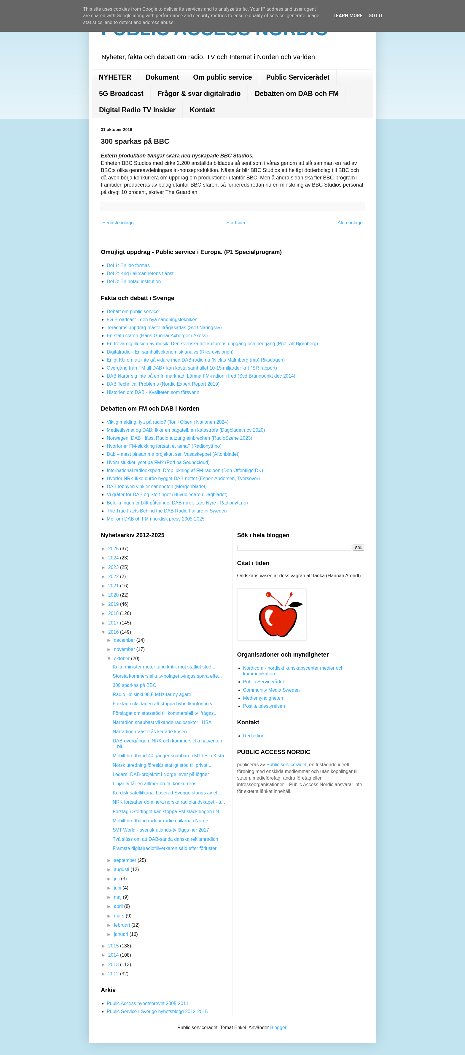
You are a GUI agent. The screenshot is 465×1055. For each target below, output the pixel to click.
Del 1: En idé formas (128, 265)
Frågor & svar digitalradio (199, 93)
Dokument (162, 77)
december (125, 640)
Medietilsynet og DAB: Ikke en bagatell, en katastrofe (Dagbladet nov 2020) (186, 430)
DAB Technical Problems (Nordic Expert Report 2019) (163, 384)
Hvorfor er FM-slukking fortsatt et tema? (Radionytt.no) (164, 446)
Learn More (347, 15)
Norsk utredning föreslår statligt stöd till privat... (162, 765)
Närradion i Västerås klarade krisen (150, 731)
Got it (375, 15)
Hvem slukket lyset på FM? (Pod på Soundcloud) (158, 462)
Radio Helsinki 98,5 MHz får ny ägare (152, 694)
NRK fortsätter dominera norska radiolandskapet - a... (169, 802)
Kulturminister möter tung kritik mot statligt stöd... (164, 666)
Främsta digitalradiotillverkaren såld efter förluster (164, 848)
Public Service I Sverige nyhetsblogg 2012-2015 (157, 1011)
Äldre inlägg (350, 222)
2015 (114, 945)
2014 (114, 955)
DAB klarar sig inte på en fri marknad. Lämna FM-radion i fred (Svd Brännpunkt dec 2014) (201, 376)
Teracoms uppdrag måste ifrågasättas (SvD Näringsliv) (164, 327)
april (119, 906)
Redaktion (254, 735)
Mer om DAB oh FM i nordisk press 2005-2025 (156, 518)
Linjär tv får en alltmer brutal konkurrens (154, 783)
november (125, 649)
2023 (114, 567)
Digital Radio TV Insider (137, 110)
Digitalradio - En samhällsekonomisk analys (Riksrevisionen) (170, 351)
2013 (114, 964)
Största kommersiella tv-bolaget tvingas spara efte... (167, 676)
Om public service (222, 77)
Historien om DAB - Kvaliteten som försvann (153, 392)
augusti (122, 869)
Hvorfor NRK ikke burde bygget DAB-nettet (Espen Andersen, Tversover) (183, 478)
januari (121, 934)
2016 (114, 632)
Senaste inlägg (118, 222)
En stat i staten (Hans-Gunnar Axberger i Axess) (157, 335)
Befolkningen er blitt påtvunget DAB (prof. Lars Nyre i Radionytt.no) (177, 502)
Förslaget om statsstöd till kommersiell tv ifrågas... (165, 713)
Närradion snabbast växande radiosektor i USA (162, 722)
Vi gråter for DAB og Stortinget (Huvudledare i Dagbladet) (167, 494)
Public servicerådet (286, 764)
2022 (114, 576)
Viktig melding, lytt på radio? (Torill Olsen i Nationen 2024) (168, 422)
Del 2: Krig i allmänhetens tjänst (140, 273)
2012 (114, 973)
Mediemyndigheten (263, 698)
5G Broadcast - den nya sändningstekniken (152, 319)
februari (122, 925)
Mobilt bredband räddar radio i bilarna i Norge (160, 820)
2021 (114, 585)
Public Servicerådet (298, 77)
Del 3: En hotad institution (134, 281)
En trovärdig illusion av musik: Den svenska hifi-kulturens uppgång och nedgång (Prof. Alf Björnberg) (212, 343)
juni (118, 887)
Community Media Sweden (271, 690)
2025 (114, 548)
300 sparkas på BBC (134, 685)
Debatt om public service (133, 311)
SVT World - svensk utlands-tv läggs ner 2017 (161, 829)
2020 (114, 594)
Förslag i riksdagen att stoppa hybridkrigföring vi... (165, 703)
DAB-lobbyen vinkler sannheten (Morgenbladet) (157, 486)
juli (117, 878)
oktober (122, 658)
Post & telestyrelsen (264, 706)
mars (120, 915)
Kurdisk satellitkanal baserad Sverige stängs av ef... (167, 792)
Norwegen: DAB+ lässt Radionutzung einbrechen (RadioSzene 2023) (179, 438)
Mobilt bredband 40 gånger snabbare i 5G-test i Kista (168, 755)
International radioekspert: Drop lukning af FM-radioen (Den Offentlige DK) (185, 470)
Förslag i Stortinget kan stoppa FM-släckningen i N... (168, 811)
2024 (114, 557)
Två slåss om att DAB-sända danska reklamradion (165, 839)
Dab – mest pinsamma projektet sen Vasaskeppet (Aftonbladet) (173, 454)
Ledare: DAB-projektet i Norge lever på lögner (161, 774)
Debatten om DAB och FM (296, 93)
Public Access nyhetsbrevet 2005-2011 (148, 1003)
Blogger (278, 1027)
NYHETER (115, 77)
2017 (114, 622)
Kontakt (202, 110)
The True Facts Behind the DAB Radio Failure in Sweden (167, 510)
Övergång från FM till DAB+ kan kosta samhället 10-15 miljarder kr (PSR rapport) (192, 367)
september (126, 860)
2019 (114, 604)
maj (118, 897)
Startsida (235, 222)
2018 (114, 613)
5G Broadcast (121, 93)
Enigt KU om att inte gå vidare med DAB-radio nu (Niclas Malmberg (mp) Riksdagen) (196, 359)
